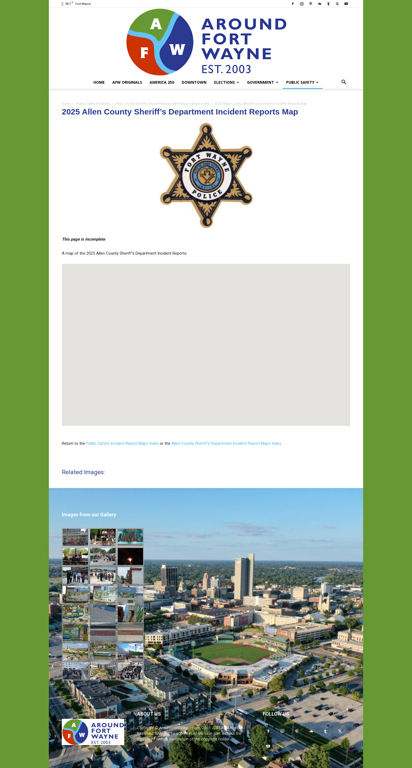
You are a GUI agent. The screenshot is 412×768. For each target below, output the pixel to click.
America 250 (162, 82)
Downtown (194, 82)
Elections (226, 82)
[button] (343, 82)
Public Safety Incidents (93, 103)
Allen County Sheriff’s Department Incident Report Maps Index (162, 103)
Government (262, 82)
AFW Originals (127, 82)
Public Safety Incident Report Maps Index (122, 443)
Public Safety (302, 82)
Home (99, 82)
